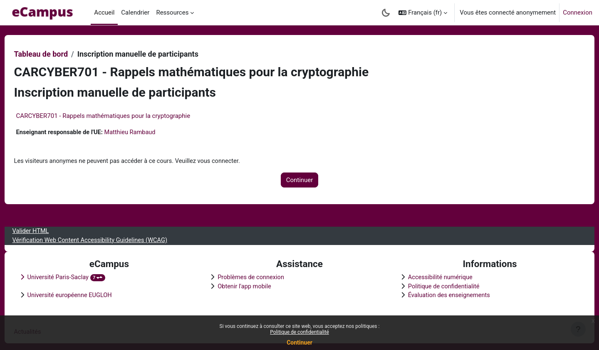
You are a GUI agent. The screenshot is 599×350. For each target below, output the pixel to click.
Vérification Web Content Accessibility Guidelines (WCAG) (108, 238)
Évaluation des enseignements (445, 295)
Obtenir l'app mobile (250, 285)
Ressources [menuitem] (172, 12)
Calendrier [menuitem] (135, 12)
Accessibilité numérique (436, 276)
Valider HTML (47, 229)
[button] (423, 12)
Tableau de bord (56, 54)
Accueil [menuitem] (104, 12)
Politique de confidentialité (299, 332)
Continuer (299, 342)
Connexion (577, 12)
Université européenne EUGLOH (86, 295)
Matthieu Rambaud (148, 132)
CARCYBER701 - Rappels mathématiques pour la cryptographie (119, 116)
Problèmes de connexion (257, 276)
